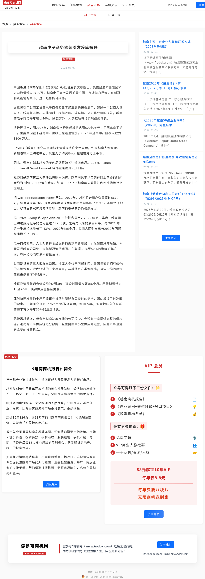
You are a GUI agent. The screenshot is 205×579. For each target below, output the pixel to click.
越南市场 (89, 15)
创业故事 (58, 5)
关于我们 (166, 544)
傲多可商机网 (34, 545)
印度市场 (115, 15)
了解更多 (51, 484)
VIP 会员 (129, 5)
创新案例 (76, 5)
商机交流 (111, 5)
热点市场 (93, 5)
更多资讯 (170, 238)
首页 (5, 24)
